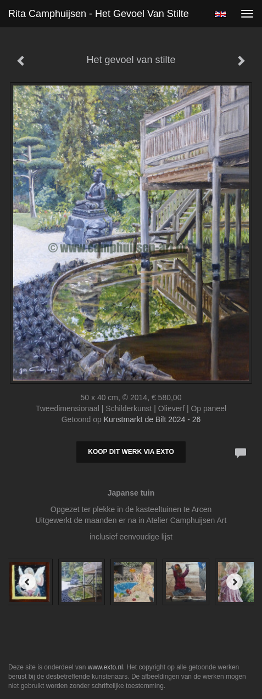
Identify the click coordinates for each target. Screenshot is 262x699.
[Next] (234, 581)
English (220, 14)
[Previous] (27, 581)
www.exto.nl (105, 667)
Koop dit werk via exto (131, 452)
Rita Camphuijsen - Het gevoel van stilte (98, 13)
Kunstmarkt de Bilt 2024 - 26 (152, 419)
